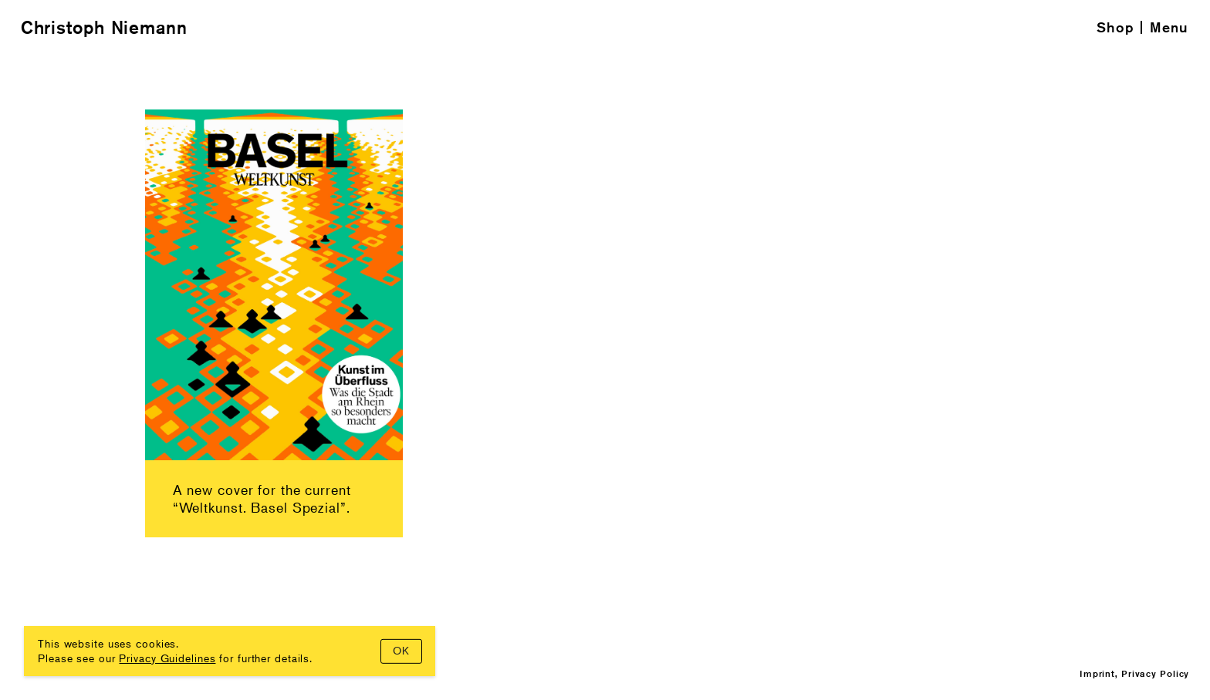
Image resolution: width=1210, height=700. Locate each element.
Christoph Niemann (104, 27)
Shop (1115, 27)
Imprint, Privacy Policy (1134, 673)
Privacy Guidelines (167, 658)
